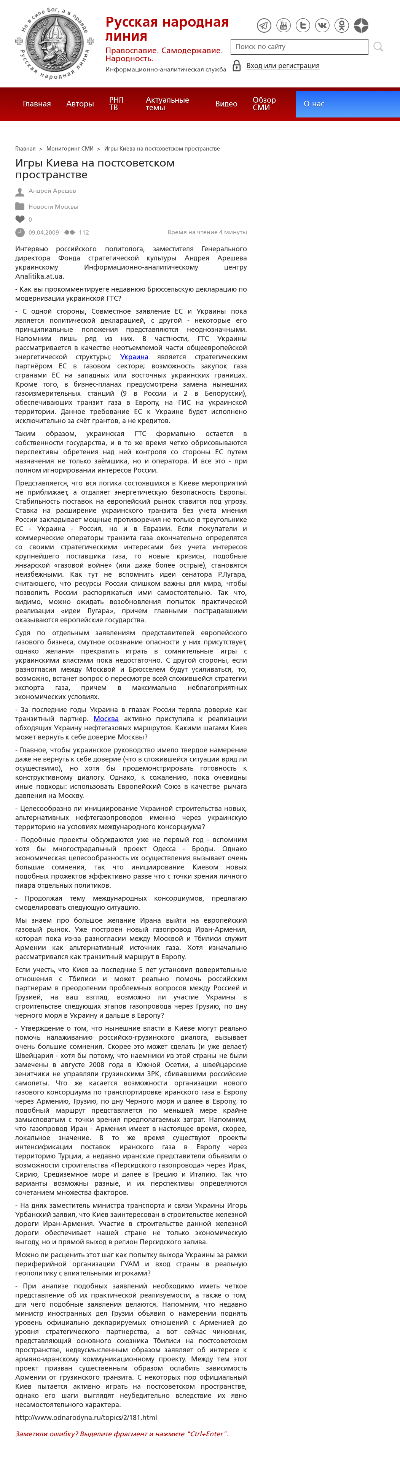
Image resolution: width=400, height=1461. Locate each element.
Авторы (80, 104)
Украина (134, 357)
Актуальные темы (167, 104)
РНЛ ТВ (116, 104)
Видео (226, 104)
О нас (314, 104)
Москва (106, 719)
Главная (37, 104)
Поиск (378, 46)
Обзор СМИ (264, 104)
